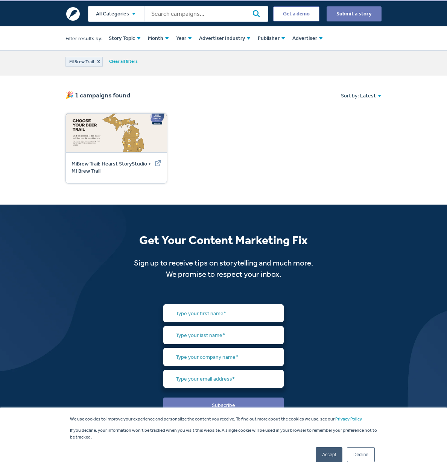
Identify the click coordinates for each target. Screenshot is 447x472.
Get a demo (296, 14)
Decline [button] (360, 454)
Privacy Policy (348, 419)
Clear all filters (123, 61)
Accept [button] (329, 454)
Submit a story (354, 14)
